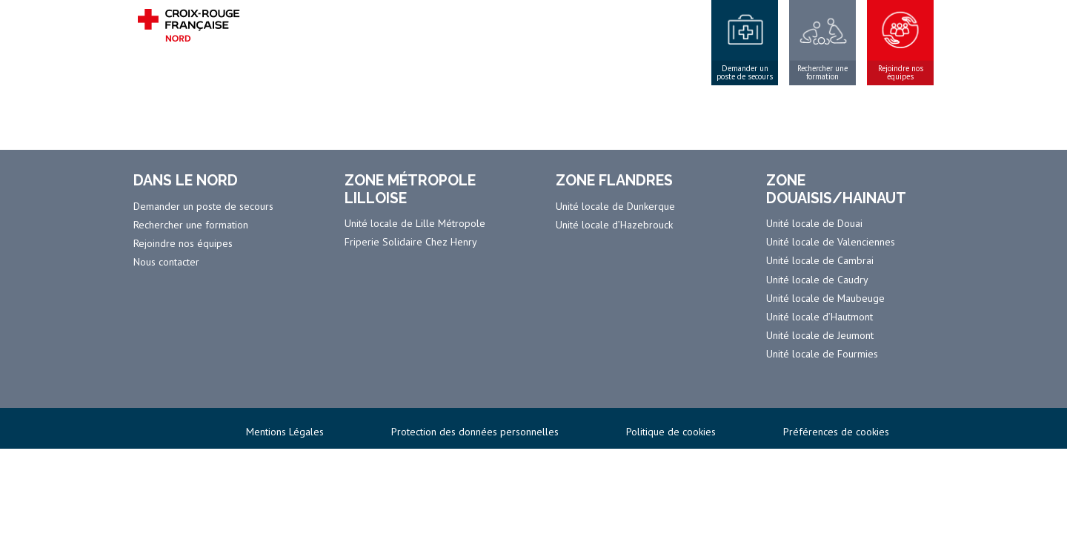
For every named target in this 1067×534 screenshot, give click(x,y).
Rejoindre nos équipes (900, 72)
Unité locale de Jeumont (820, 335)
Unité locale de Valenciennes (830, 241)
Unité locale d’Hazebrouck (614, 224)
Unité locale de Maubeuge (825, 298)
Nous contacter (166, 261)
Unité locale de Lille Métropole (415, 223)
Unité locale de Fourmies (822, 353)
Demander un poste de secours (745, 72)
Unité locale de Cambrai (820, 260)
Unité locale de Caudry (817, 279)
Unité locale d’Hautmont (819, 316)
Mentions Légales (285, 431)
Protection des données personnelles (475, 431)
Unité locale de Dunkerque (615, 206)
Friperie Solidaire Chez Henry (411, 241)
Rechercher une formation (822, 72)
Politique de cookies (671, 431)
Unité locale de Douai (814, 223)
